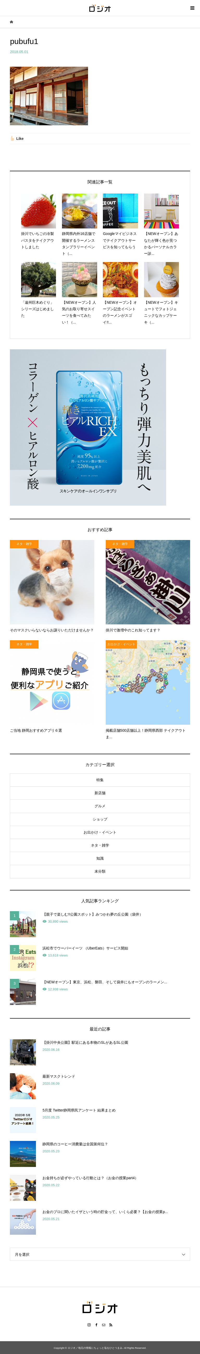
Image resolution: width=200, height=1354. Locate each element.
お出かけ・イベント (100, 832)
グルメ (100, 806)
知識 (100, 858)
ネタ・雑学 (100, 845)
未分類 (100, 871)
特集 (100, 780)
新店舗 (100, 793)
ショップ (100, 819)
